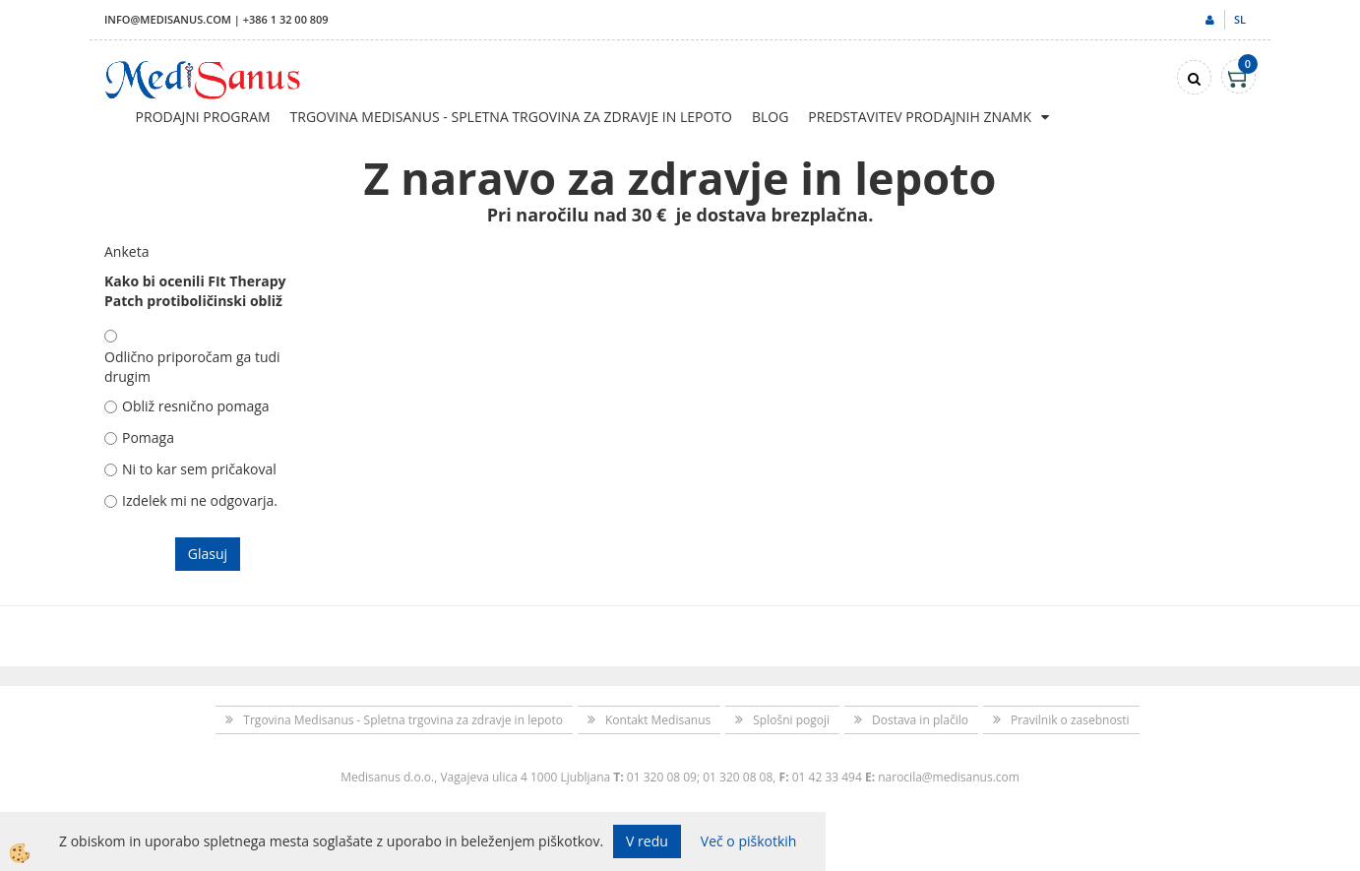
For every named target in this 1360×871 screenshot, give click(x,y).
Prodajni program (203, 116)
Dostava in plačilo (920, 720)
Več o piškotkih (749, 841)
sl (1240, 19)
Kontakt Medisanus (658, 720)
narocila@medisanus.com (949, 777)
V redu (647, 841)
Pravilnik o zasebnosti (1070, 720)
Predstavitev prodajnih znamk (919, 116)
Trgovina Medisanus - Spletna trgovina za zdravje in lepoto (511, 116)
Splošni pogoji (791, 720)
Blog (770, 116)
